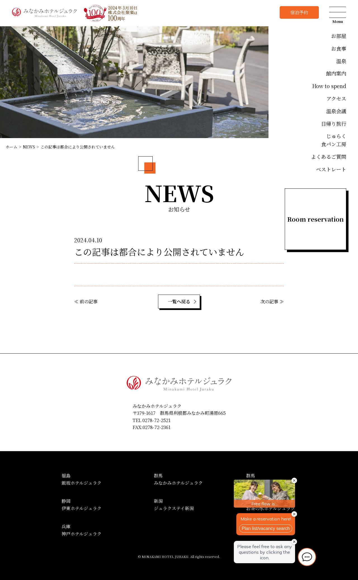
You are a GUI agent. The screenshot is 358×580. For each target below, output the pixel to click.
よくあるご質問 (328, 156)
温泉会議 (336, 111)
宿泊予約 (299, 12)
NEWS (29, 147)
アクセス (336, 98)
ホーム (11, 147)
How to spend (329, 85)
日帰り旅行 (333, 123)
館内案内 (336, 73)
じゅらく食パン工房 (333, 140)
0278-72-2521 (156, 420)
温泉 (341, 61)
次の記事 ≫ (272, 301)
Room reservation (315, 219)
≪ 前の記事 (86, 301)
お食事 (338, 48)
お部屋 (338, 35)
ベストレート (331, 169)
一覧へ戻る (179, 301)
